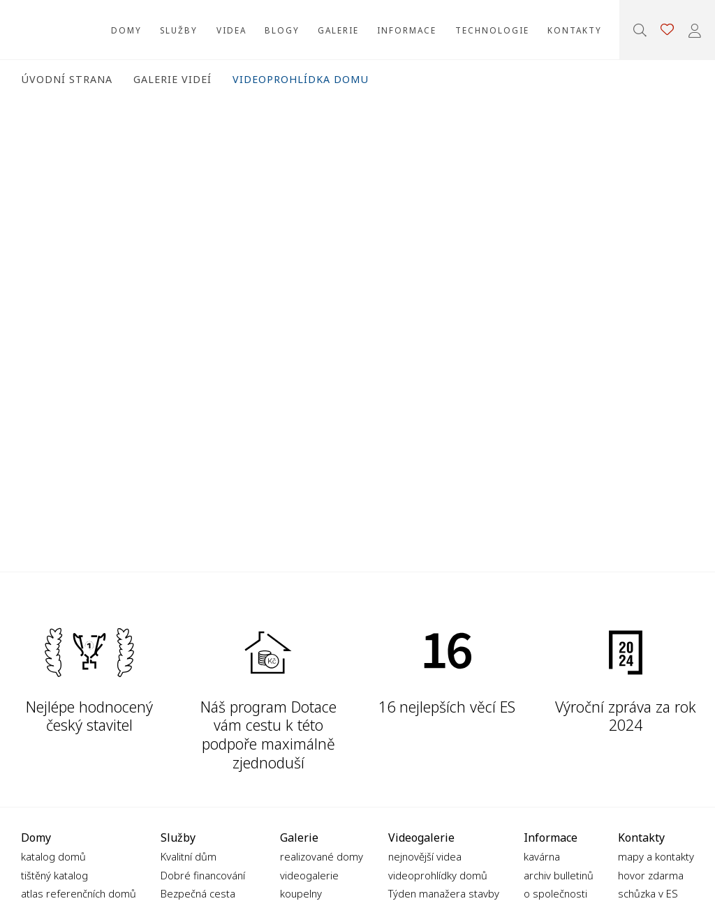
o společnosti (555, 893)
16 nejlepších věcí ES (446, 707)
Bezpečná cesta (198, 893)
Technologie (492, 30)
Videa (231, 30)
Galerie (338, 30)
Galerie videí (172, 79)
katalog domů (53, 856)
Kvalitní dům (188, 856)
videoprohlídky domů (437, 875)
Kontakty (574, 30)
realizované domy (321, 856)
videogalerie (309, 875)
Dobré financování (203, 875)
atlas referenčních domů (78, 893)
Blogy (282, 30)
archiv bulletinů (559, 875)
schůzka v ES (648, 893)
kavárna (542, 856)
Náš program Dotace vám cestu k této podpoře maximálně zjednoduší (268, 735)
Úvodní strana (66, 79)
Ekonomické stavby (41, 29)
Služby (179, 30)
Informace (406, 30)
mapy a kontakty (656, 856)
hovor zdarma (651, 875)
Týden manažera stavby (443, 893)
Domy (126, 30)
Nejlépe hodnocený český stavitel (89, 716)
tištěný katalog (54, 875)
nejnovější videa (425, 856)
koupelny (301, 893)
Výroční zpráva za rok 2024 (625, 716)
